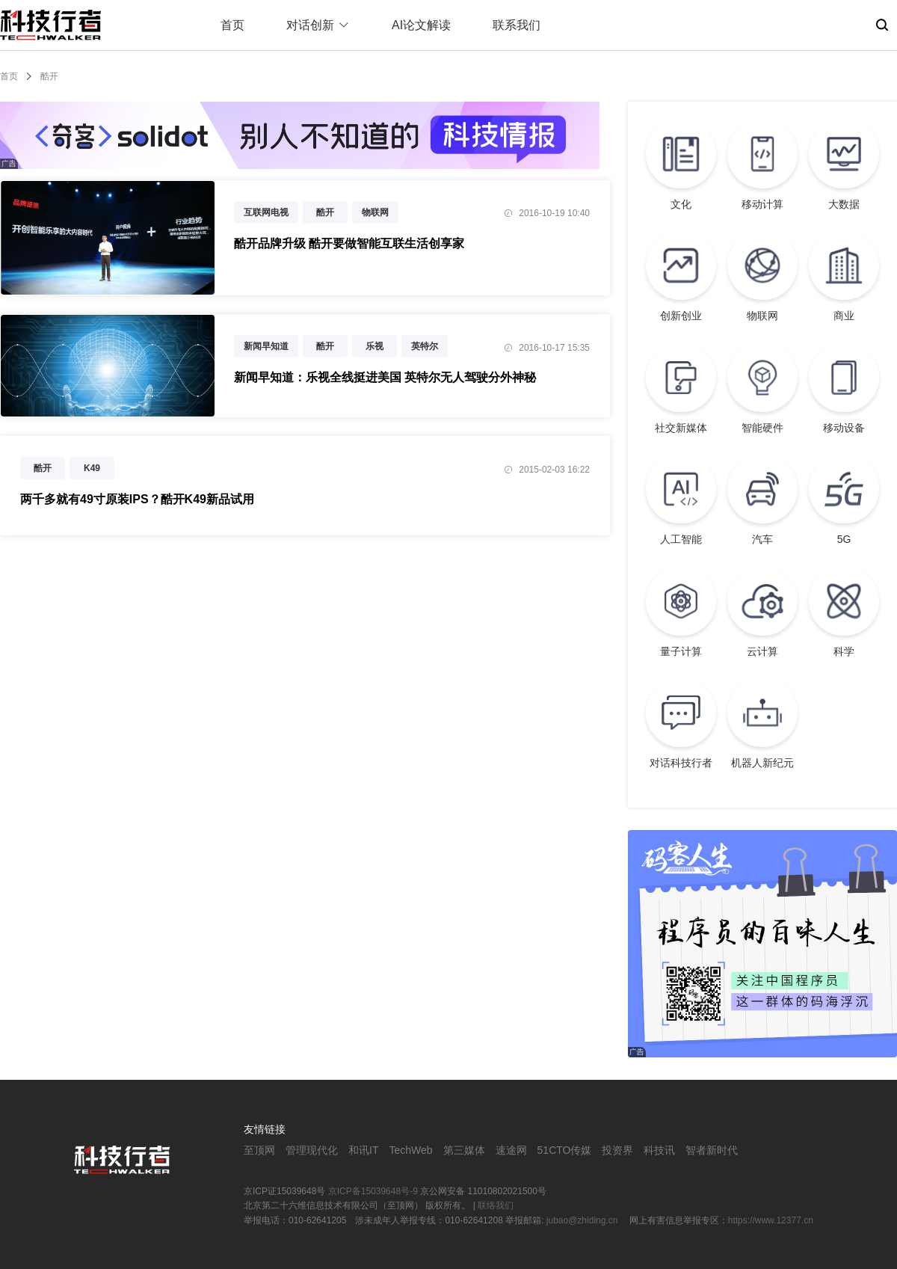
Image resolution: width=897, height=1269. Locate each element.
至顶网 (259, 1150)
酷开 (325, 212)
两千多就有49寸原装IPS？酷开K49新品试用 (137, 499)
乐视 (374, 346)
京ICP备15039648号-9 (373, 1191)
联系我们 (516, 25)
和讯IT (363, 1150)
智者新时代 (711, 1150)
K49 (92, 468)
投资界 (617, 1150)
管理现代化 (312, 1150)
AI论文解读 (421, 25)
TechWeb (410, 1150)
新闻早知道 (266, 346)
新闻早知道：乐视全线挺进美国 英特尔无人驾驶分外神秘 (385, 377)
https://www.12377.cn (770, 1220)
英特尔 (424, 346)
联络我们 (496, 1205)
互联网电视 (266, 212)
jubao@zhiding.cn (583, 1220)
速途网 (511, 1150)
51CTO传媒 (564, 1150)
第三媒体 (464, 1150)
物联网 (375, 212)
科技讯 (659, 1150)
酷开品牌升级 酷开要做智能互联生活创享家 (349, 243)
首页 (232, 25)
